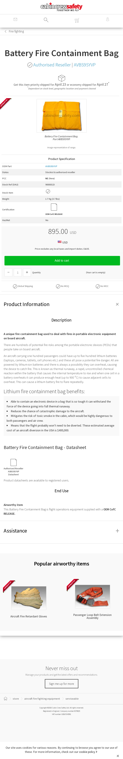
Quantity (36, 272)
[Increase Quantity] (27, 272)
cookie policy (87, 752)
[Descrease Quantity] (8, 272)
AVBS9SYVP (51, 166)
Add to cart (62, 260)
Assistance (61, 530)
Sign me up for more (61, 684)
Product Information (61, 304)
